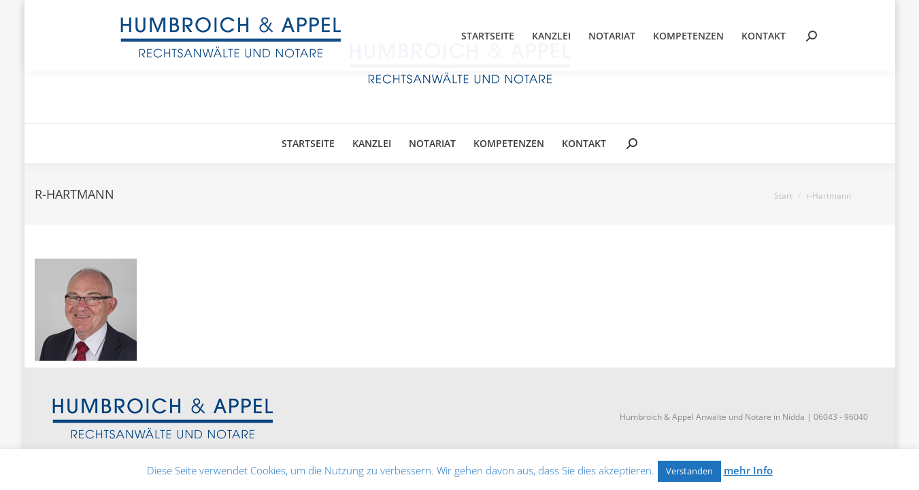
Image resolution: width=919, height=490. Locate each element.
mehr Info (748, 470)
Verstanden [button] (689, 471)
